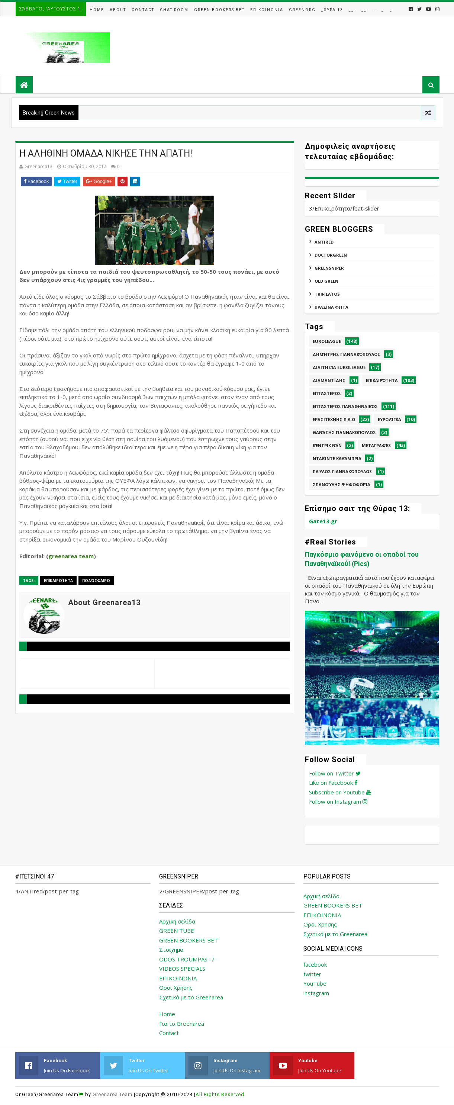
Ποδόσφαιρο (96, 580)
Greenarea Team (112, 1094)
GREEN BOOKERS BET (188, 940)
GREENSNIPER (329, 268)
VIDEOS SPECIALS (182, 968)
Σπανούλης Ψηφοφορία (341, 484)
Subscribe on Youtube (340, 792)
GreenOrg (302, 10)
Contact (143, 10)
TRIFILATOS (327, 294)
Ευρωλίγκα (389, 419)
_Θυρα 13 (332, 10)
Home (97, 10)
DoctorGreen (331, 255)
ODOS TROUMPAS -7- (188, 959)
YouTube (314, 983)
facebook (315, 964)
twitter (312, 974)
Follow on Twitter (335, 773)
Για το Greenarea (181, 1023)
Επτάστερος (327, 393)
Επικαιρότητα (58, 580)
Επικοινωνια (266, 10)
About (118, 10)
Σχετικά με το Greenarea (191, 997)
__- (352, 10)
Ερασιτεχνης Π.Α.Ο (334, 419)
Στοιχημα (171, 949)
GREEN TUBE (176, 930)
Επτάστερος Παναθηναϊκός (345, 406)
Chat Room (174, 10)
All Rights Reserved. (221, 1094)
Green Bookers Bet (219, 10)
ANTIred (324, 242)
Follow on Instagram (338, 801)
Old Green (326, 281)
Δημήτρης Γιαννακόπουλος (346, 354)
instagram (316, 993)
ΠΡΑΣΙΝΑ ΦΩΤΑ (331, 307)
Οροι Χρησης (176, 987)
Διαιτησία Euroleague (339, 367)
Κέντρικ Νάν (327, 445)
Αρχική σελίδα (177, 921)
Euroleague (327, 341)
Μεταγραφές (376, 445)
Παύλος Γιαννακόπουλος (342, 471)
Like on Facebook (333, 782)
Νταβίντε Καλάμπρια (337, 458)
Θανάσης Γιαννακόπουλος (344, 432)
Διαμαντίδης (329, 380)
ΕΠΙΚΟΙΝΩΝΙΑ (178, 978)
